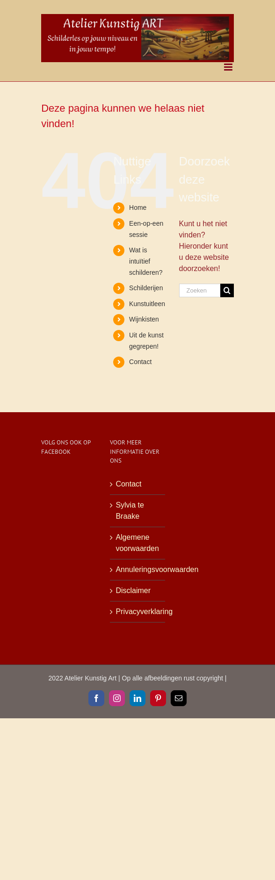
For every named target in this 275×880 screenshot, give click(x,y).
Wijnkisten (144, 319)
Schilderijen (146, 288)
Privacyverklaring (138, 611)
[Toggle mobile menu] (229, 67)
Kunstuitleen (147, 304)
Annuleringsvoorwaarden (138, 569)
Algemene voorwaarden (137, 542)
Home (137, 207)
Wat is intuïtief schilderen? (146, 261)
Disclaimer (133, 590)
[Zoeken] (227, 290)
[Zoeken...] (199, 290)
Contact (140, 361)
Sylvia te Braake (130, 510)
